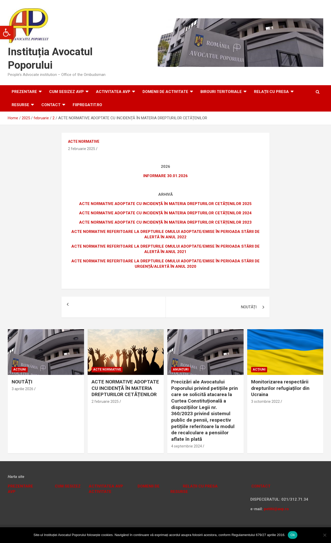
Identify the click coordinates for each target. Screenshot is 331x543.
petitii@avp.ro (276, 509)
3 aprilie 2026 (22, 389)
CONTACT (260, 486)
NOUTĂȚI (249, 307)
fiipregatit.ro (87, 105)
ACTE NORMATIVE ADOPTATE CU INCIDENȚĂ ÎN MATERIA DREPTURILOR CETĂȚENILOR (125, 388)
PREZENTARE (20, 486)
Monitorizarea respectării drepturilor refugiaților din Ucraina (280, 388)
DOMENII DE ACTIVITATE (165, 91)
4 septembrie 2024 (186, 446)
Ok (292, 535)
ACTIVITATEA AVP (113, 91)
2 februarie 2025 (81, 149)
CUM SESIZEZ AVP (66, 91)
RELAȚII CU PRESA (271, 91)
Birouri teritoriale (221, 91)
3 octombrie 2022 (265, 401)
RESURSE (20, 105)
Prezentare (24, 91)
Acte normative (83, 141)
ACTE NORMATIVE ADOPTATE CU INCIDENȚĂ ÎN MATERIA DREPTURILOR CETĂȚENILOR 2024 (165, 213)
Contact (51, 105)
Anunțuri (181, 369)
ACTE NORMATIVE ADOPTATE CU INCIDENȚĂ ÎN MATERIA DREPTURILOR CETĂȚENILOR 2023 (165, 222)
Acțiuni (19, 369)
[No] (324, 535)
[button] (6, 32)
